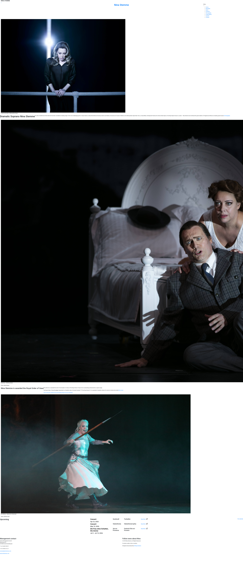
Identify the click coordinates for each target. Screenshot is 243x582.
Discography (208, 13)
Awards (207, 15)
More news (121, 390)
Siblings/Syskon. (137, 545)
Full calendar (240, 518)
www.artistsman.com (4, 553)
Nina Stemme (121, 5)
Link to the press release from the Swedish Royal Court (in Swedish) (58, 392)
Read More (144, 519)
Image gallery (209, 14)
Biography (208, 8)
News (207, 10)
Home (207, 7)
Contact (207, 17)
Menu (204, 4)
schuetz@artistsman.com (5, 551)
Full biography (227, 115)
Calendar (208, 11)
